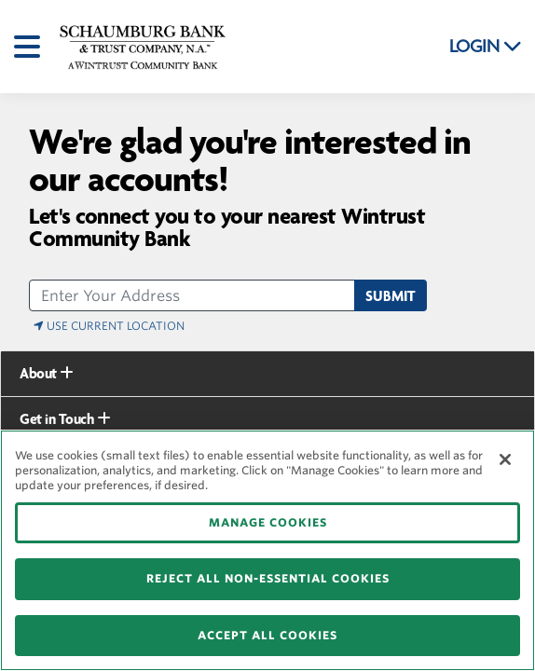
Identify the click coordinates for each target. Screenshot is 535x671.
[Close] (505, 459)
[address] (192, 295)
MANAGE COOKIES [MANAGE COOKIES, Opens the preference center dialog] (268, 522)
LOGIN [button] (485, 46)
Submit (390, 296)
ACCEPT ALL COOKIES (267, 635)
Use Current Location (109, 326)
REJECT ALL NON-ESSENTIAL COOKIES (268, 578)
